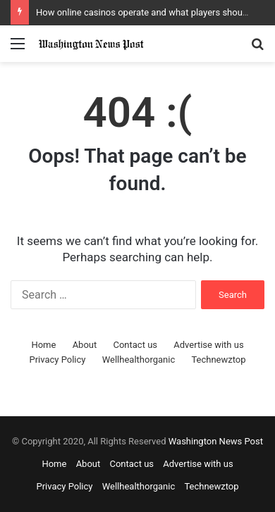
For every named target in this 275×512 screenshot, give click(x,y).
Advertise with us (208, 344)
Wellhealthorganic (138, 359)
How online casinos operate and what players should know (155, 12)
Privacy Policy (57, 359)
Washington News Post (216, 441)
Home (43, 344)
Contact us (135, 344)
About (85, 344)
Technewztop (218, 359)
